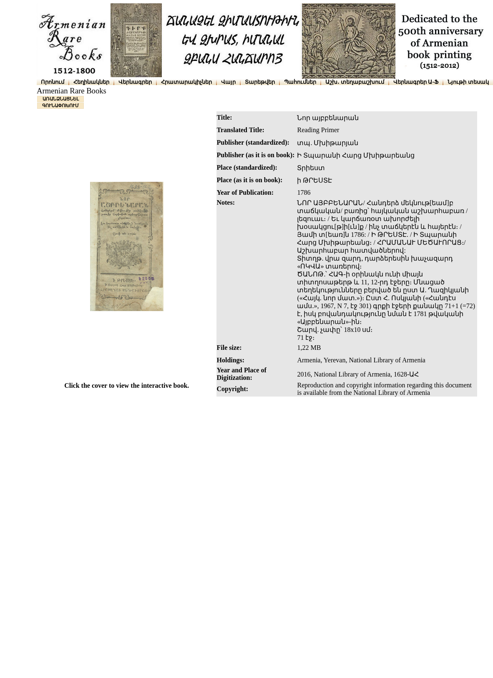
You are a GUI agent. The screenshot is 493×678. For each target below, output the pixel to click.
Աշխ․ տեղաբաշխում (354, 82)
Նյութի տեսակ (468, 82)
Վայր (228, 82)
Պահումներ (300, 82)
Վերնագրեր (135, 82)
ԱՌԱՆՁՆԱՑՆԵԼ (61, 98)
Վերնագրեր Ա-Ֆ (415, 82)
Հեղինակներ (91, 82)
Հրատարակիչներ (186, 82)
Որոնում (52, 82)
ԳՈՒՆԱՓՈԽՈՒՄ (60, 105)
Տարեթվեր (260, 82)
